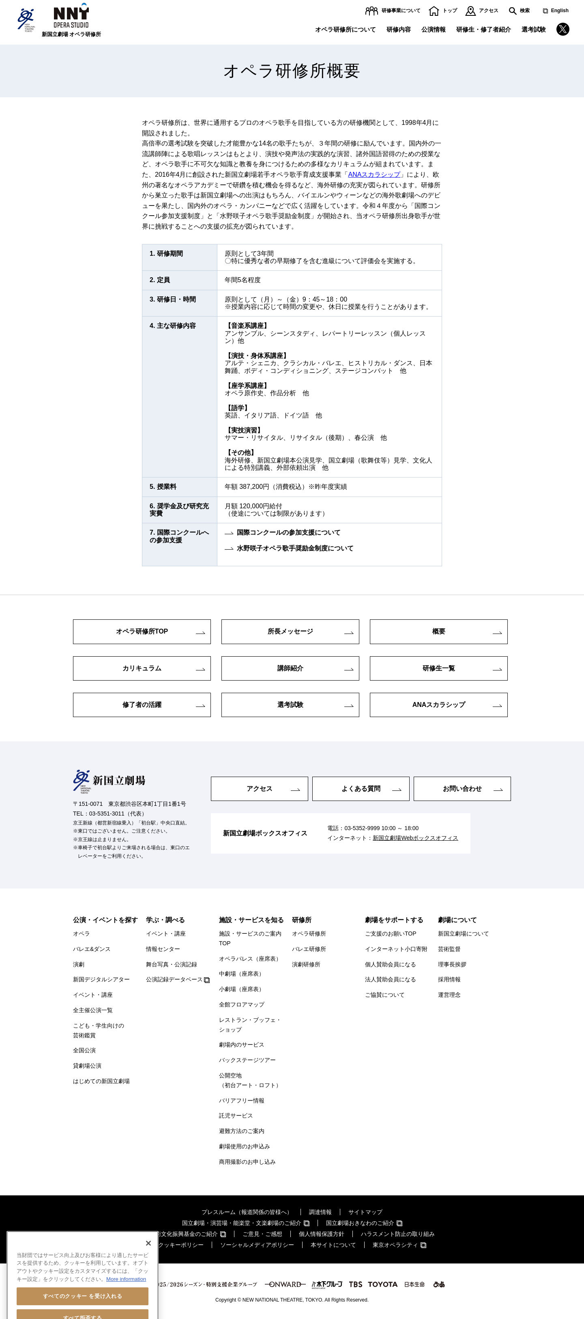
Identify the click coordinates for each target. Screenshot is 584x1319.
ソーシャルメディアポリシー (257, 1245)
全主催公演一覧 (93, 1010)
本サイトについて (333, 1245)
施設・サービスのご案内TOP (250, 938)
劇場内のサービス (241, 1044)
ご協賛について (385, 994)
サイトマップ (365, 1212)
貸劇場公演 (87, 1065)
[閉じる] (148, 1269)
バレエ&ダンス (92, 949)
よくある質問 (360, 788)
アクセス (488, 10)
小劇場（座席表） (241, 989)
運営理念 (449, 994)
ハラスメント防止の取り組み (398, 1234)
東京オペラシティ (395, 1245)
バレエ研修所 (309, 949)
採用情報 (449, 979)
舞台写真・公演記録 (171, 964)
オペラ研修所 (309, 933)
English (560, 10)
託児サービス (236, 1115)
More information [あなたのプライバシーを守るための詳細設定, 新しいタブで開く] (126, 1305)
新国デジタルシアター (101, 979)
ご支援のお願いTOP (391, 933)
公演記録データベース (174, 979)
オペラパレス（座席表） (250, 958)
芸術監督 (449, 949)
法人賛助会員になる (390, 979)
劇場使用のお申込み (244, 1146)
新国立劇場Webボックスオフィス (415, 838)
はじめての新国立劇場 (101, 1081)
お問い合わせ (462, 788)
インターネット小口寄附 (396, 949)
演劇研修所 (306, 964)
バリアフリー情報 (241, 1100)
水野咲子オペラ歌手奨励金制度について (295, 548)
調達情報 (320, 1212)
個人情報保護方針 (321, 1234)
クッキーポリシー (181, 1245)
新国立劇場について (463, 933)
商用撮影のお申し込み (247, 1161)
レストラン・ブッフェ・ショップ (250, 1025)
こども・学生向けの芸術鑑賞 (98, 1030)
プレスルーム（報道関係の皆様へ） (247, 1212)
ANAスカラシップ (374, 174)
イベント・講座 (93, 994)
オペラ (81, 933)
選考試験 (534, 29)
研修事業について (401, 10)
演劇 (78, 964)
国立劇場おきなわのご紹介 (360, 1223)
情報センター (163, 949)
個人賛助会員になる (390, 964)
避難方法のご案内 (241, 1131)
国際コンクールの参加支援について (289, 532)
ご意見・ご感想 (262, 1234)
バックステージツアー (247, 1060)
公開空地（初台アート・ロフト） (250, 1080)
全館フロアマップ (241, 1004)
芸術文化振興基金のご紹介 (184, 1234)
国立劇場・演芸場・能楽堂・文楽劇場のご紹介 (241, 1223)
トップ (449, 10)
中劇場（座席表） (241, 973)
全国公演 (84, 1050)
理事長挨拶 (452, 964)
